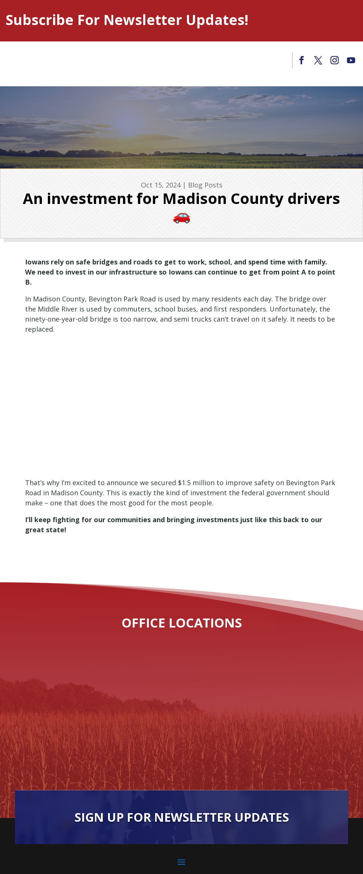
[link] (301, 60)
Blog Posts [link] (205, 184)
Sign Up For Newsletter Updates (181, 817)
